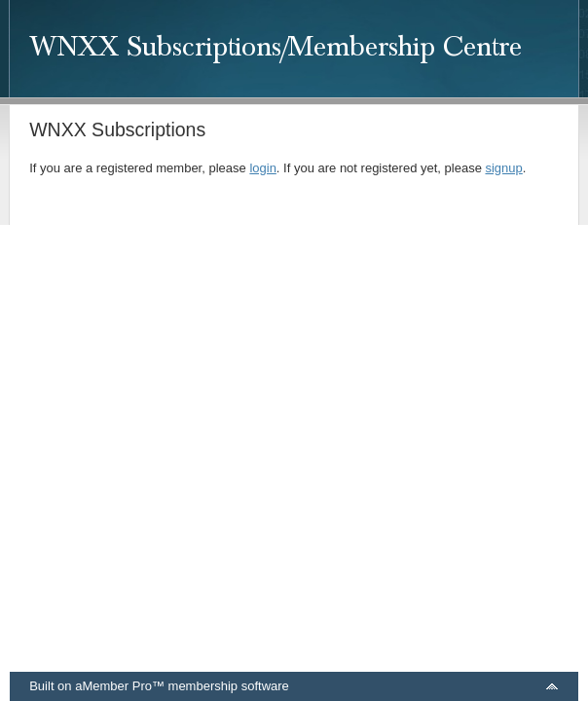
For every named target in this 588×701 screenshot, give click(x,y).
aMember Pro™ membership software (182, 686)
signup (503, 168)
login (262, 168)
